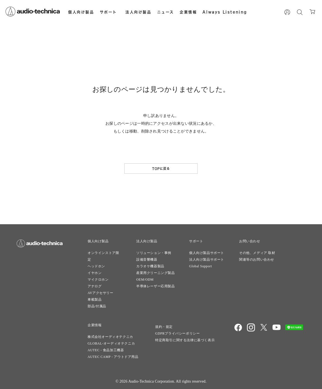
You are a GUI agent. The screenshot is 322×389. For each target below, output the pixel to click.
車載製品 (94, 299)
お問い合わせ (249, 241)
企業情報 (188, 11)
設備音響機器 (146, 259)
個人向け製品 (81, 11)
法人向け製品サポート (206, 259)
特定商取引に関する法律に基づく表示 (185, 340)
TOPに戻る (161, 168)
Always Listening (224, 11)
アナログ (94, 286)
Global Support (200, 266)
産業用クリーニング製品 (155, 273)
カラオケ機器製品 (150, 266)
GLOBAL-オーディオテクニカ (111, 343)
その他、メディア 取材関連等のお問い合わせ (257, 256)
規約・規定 (164, 327)
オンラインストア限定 (103, 256)
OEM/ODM (144, 279)
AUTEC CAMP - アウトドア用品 (113, 357)
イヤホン (94, 273)
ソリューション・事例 (153, 253)
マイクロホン (98, 279)
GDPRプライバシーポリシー (177, 333)
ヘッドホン (96, 266)
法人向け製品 (138, 11)
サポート (108, 11)
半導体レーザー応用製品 (155, 286)
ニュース (165, 11)
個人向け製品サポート (206, 253)
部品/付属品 (97, 306)
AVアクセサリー (100, 293)
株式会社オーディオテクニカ (110, 337)
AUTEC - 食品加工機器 (106, 350)
